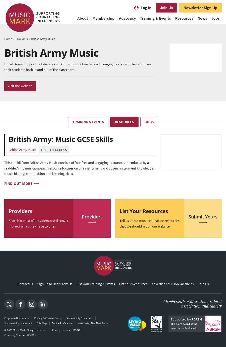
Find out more (18, 183)
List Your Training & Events (96, 284)
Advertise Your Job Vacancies (173, 284)
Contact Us (25, 284)
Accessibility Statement (80, 318)
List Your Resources (133, 284)
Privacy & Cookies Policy (48, 318)
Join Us (166, 7)
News (202, 18)
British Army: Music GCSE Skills (62, 139)
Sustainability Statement (18, 323)
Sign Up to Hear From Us (54, 284)
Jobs (215, 18)
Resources (184, 18)
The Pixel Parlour (100, 323)
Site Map (42, 323)
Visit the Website (20, 85)
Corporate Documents (16, 318)
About (82, 18)
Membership (103, 18)
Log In (146, 7)
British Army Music (22, 149)
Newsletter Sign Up (200, 7)
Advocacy (127, 18)
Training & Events (155, 18)
